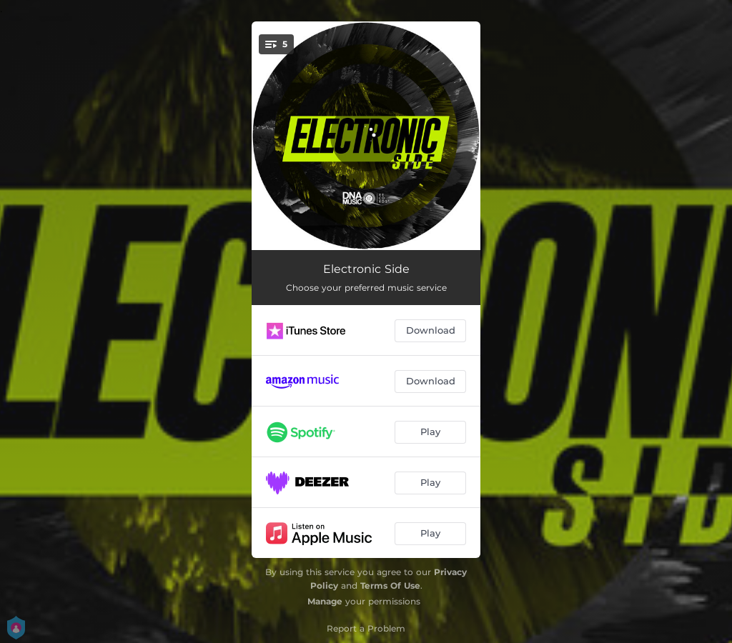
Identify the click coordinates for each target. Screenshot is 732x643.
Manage (324, 601)
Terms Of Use (390, 585)
